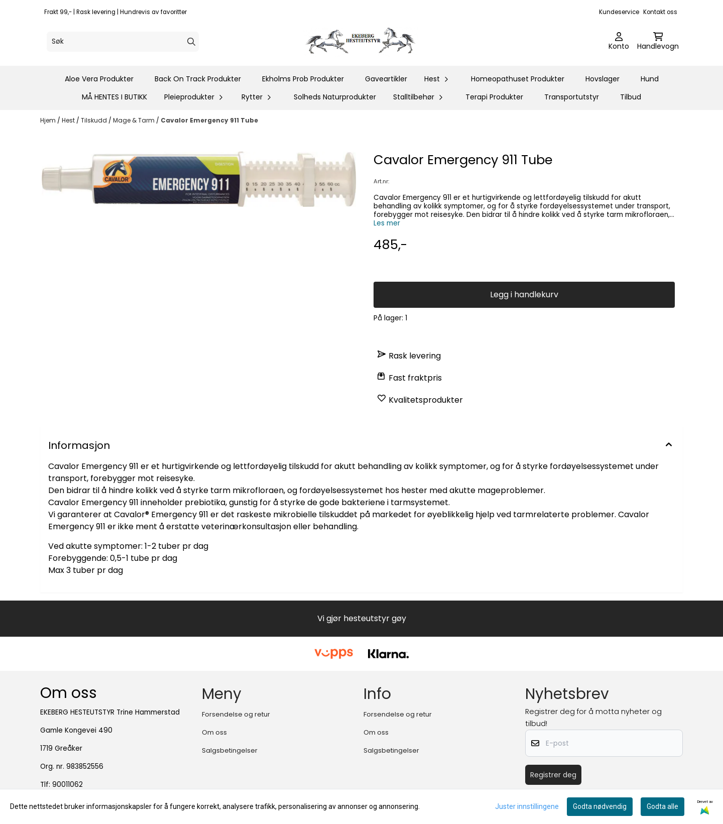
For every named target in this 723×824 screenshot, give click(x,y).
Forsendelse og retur (236, 714)
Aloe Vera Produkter (99, 79)
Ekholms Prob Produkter (303, 79)
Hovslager (602, 79)
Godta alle (662, 806)
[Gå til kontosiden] (619, 41)
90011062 (67, 784)
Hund (650, 79)
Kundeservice (619, 12)
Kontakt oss (660, 12)
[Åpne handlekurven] (658, 41)
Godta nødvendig (600, 806)
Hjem (48, 120)
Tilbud (630, 97)
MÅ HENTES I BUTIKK (114, 97)
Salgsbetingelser (230, 750)
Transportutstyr (571, 97)
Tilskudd (94, 120)
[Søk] (122, 41)
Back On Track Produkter (198, 79)
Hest (69, 120)
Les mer (387, 223)
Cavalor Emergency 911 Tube (209, 120)
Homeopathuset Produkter (517, 79)
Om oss (214, 732)
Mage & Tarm (134, 120)
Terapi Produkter (494, 97)
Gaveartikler (386, 79)
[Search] (191, 42)
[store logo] (364, 42)
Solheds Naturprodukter (335, 97)
